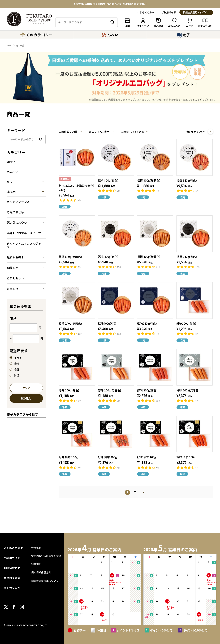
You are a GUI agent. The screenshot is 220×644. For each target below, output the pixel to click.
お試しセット (15, 278)
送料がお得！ (15, 257)
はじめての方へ (145, 12)
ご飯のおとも (15, 212)
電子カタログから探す (22, 414)
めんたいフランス (18, 202)
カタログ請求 (11, 578)
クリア (26, 388)
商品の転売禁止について (44, 580)
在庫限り (12, 289)
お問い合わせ (11, 568)
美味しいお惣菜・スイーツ (24, 233)
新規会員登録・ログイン (196, 12)
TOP (9, 45)
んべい (110, 35)
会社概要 (36, 547)
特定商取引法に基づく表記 (46, 556)
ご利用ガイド (168, 12)
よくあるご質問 (13, 548)
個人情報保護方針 (41, 572)
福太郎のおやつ (17, 222)
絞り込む (26, 398)
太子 (183, 35)
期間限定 (12, 268)
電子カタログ (11, 588)
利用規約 (36, 564)
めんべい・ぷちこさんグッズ (24, 245)
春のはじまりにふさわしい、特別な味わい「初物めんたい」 (110, 2)
